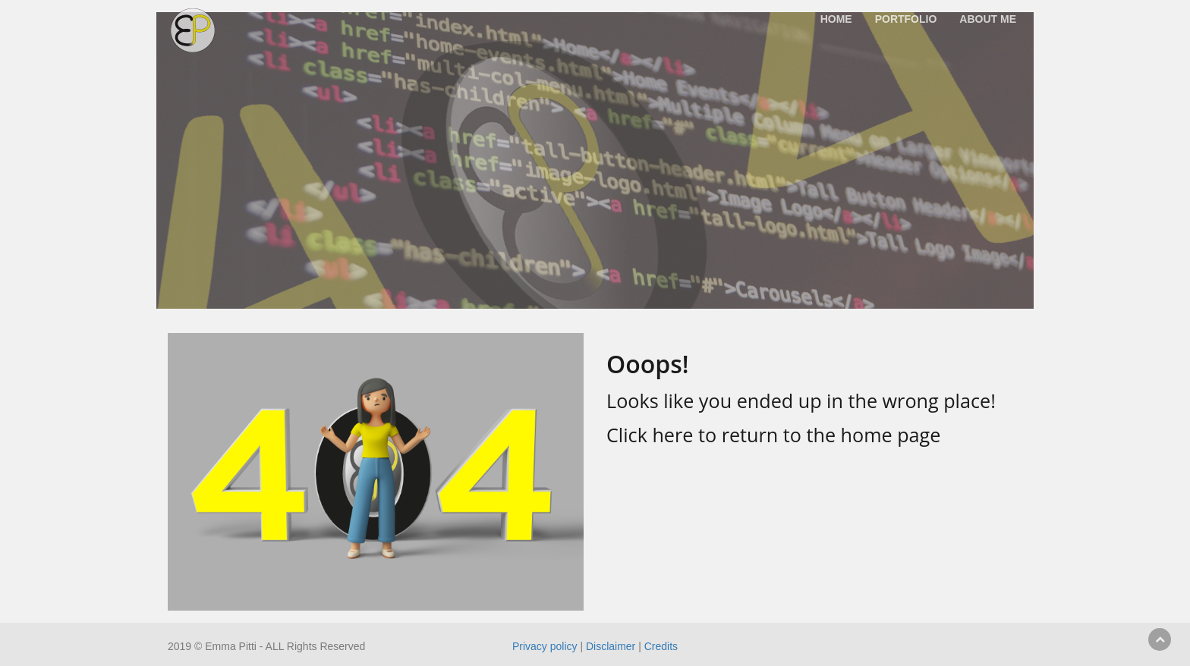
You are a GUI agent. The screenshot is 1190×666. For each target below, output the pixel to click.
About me (987, 19)
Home (836, 19)
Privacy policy (545, 646)
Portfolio (906, 19)
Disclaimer (610, 646)
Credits (661, 646)
